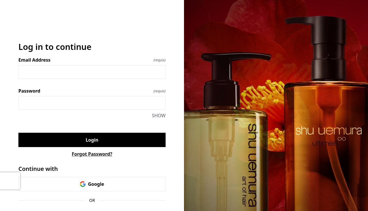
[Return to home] (92, 27)
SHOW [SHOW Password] (159, 115)
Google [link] (92, 184)
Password (92, 91)
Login (92, 140)
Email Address (92, 60)
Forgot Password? (92, 154)
